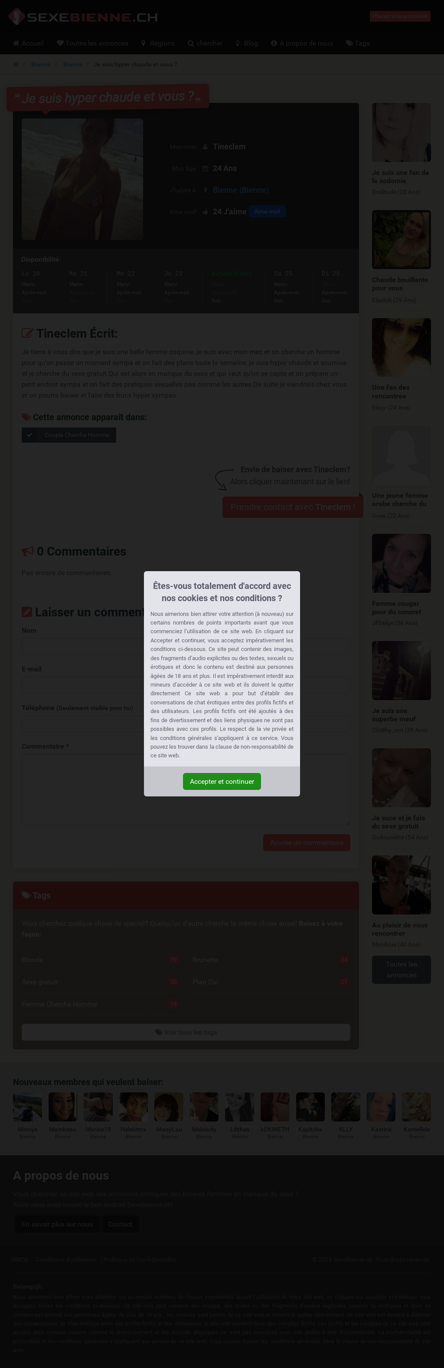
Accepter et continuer (222, 781)
